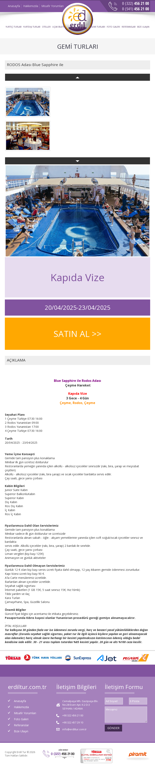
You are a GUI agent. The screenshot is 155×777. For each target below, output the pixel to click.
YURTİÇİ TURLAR (14, 26)
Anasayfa (14, 6)
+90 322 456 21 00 (72, 715)
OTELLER (46, 26)
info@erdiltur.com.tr (74, 729)
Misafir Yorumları (52, 6)
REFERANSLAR (129, 26)
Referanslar (21, 725)
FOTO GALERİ (113, 26)
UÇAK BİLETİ (58, 26)
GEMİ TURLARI (98, 26)
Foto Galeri (21, 719)
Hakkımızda (30, 6)
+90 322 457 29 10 (72, 722)
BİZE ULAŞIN (143, 26)
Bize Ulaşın (21, 731)
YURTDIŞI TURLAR (31, 26)
